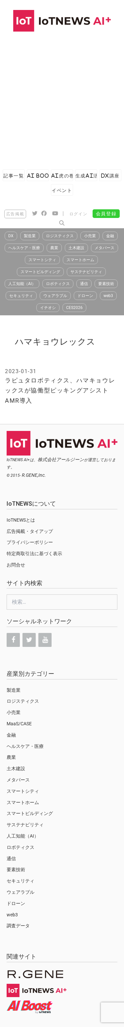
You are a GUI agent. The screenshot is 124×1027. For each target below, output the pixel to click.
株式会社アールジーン (61, 459)
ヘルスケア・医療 (24, 248)
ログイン (78, 214)
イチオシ (48, 307)
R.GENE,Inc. (34, 475)
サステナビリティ (86, 271)
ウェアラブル (55, 295)
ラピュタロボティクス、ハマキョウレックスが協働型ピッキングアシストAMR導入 (60, 390)
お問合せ (16, 564)
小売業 (90, 236)
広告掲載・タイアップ (30, 531)
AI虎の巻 (62, 175)
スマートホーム (80, 259)
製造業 (30, 236)
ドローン (85, 295)
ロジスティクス (60, 236)
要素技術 (106, 283)
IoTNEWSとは (21, 520)
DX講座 (110, 175)
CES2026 (74, 307)
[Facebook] (13, 640)
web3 (108, 295)
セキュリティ (21, 295)
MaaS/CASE (19, 723)
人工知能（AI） (22, 283)
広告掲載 (15, 214)
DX (11, 236)
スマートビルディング (40, 271)
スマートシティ (42, 259)
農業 (54, 248)
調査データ (18, 925)
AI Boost (38, 175)
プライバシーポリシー (30, 542)
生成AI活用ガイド (86, 175)
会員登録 (106, 213)
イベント (62, 190)
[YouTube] (45, 640)
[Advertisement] (62, 97)
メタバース (104, 248)
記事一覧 (13, 175)
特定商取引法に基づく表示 (34, 553)
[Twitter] (29, 640)
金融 (110, 236)
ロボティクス (58, 283)
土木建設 (76, 248)
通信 (84, 283)
